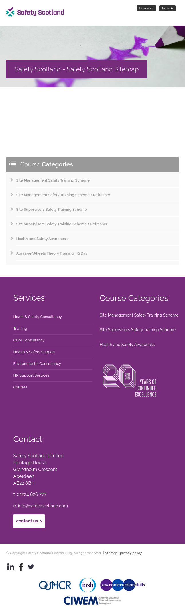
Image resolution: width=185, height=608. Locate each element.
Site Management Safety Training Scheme (53, 180)
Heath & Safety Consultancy (38, 317)
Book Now (146, 8)
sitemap (37, 99)
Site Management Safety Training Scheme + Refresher (63, 195)
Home (12, 99)
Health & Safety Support (34, 352)
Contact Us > (30, 516)
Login (167, 8)
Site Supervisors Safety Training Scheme (51, 209)
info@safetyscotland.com (44, 502)
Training (20, 328)
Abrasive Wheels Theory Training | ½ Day (51, 253)
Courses (20, 387)
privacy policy (131, 548)
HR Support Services (31, 375)
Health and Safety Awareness (42, 239)
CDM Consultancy (29, 340)
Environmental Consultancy (37, 363)
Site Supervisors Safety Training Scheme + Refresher (61, 224)
